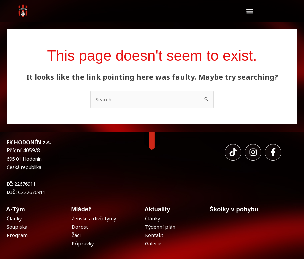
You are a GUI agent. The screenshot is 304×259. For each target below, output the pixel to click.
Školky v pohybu (234, 209)
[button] (249, 10)
